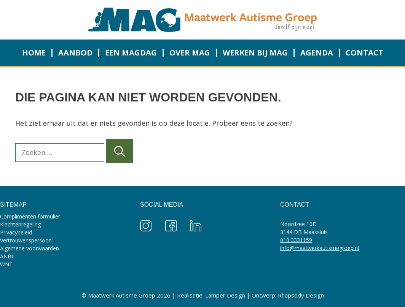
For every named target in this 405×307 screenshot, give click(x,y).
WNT (6, 264)
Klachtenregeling (20, 224)
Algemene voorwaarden (29, 248)
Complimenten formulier (30, 216)
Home (34, 53)
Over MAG (189, 53)
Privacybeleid (16, 232)
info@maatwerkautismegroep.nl (319, 248)
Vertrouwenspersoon (26, 240)
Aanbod (75, 53)
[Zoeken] (119, 151)
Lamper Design (225, 295)
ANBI (6, 256)
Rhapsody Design (301, 295)
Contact (364, 53)
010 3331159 (296, 240)
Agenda (316, 53)
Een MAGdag (131, 53)
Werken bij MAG (255, 53)
